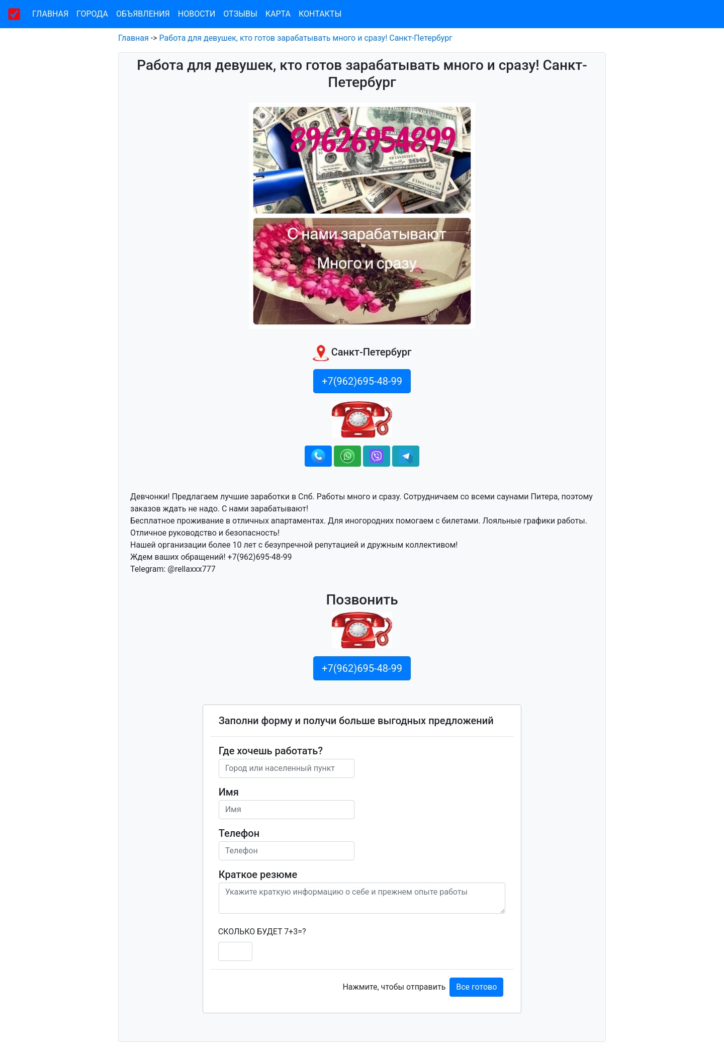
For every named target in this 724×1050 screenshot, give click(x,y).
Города (92, 14)
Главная (50, 14)
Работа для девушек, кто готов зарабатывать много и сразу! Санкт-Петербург (305, 38)
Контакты (320, 14)
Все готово (476, 987)
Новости (197, 14)
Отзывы (240, 14)
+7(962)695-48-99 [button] (362, 381)
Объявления (143, 14)
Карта (278, 14)
